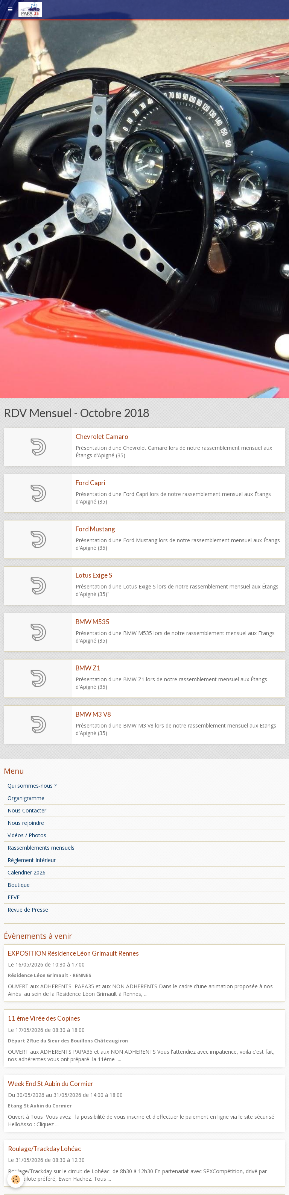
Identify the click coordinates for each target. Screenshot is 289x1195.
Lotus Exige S (94, 575)
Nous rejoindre (26, 822)
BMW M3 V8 (93, 714)
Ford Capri (90, 483)
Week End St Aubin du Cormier (50, 1084)
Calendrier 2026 (27, 872)
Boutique (19, 884)
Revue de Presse (28, 909)
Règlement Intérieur (32, 860)
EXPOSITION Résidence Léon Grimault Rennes (73, 953)
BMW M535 (93, 622)
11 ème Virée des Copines (44, 1019)
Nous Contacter (27, 810)
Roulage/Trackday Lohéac (44, 1149)
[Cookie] (16, 1179)
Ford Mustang (95, 529)
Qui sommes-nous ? (32, 785)
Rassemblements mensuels (41, 847)
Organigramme (26, 798)
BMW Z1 (88, 668)
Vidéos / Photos (27, 835)
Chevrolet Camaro (102, 436)
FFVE (14, 897)
